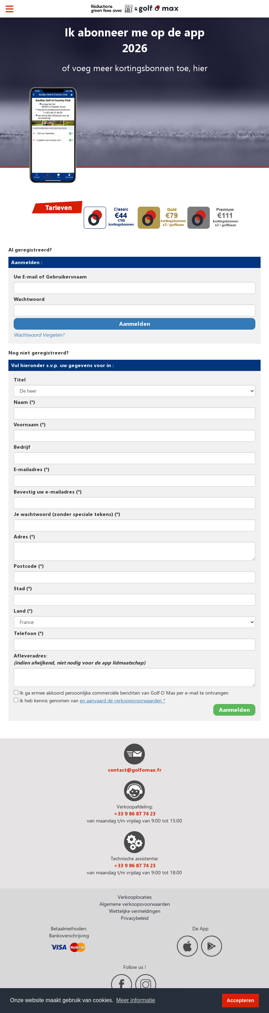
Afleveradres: (79, 659)
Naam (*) (24, 402)
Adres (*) (24, 536)
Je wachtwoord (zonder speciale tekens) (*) (67, 514)
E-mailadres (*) (31, 469)
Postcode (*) (29, 566)
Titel (20, 379)
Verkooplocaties (135, 897)
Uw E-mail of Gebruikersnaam (50, 276)
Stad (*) (23, 588)
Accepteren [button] (240, 1000)
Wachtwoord (29, 299)
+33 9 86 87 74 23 (135, 813)
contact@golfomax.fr (134, 769)
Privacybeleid (135, 918)
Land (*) (23, 610)
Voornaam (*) (30, 424)
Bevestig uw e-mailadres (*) (48, 491)
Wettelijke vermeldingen (134, 911)
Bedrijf (22, 446)
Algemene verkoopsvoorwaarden (134, 904)
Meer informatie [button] (135, 1000)
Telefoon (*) (28, 633)
